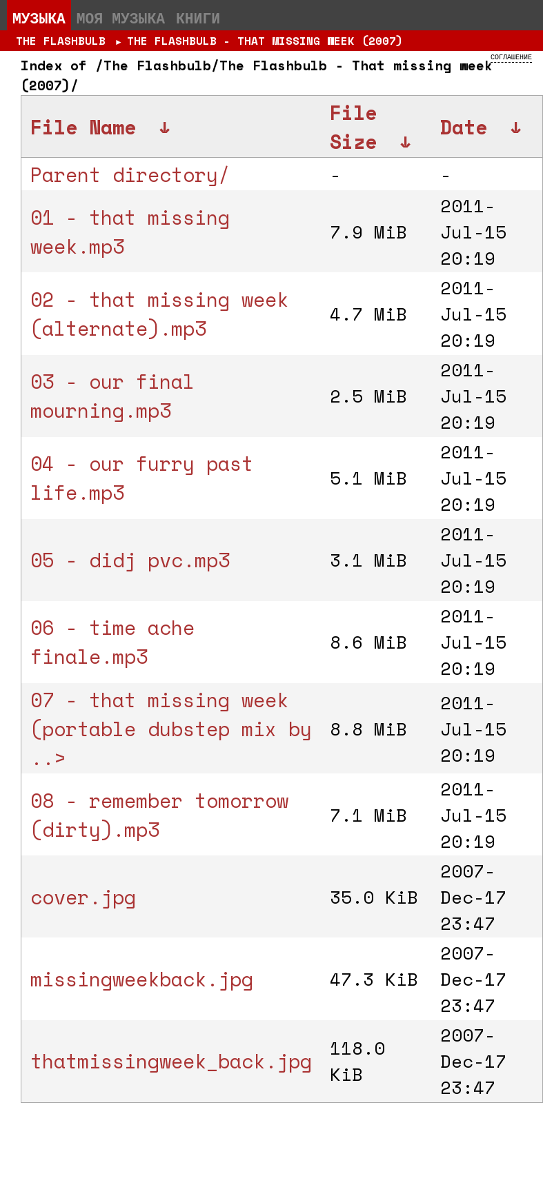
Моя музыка (121, 18)
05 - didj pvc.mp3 (130, 559)
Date (463, 126)
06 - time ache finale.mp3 (112, 642)
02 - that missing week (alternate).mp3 (159, 314)
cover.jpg (83, 896)
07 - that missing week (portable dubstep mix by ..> (171, 728)
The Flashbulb (61, 40)
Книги (198, 18)
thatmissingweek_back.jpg (171, 1060)
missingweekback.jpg (141, 978)
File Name (83, 126)
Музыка (39, 18)
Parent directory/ (130, 174)
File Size (353, 127)
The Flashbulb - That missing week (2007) (265, 40)
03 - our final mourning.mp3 (112, 396)
